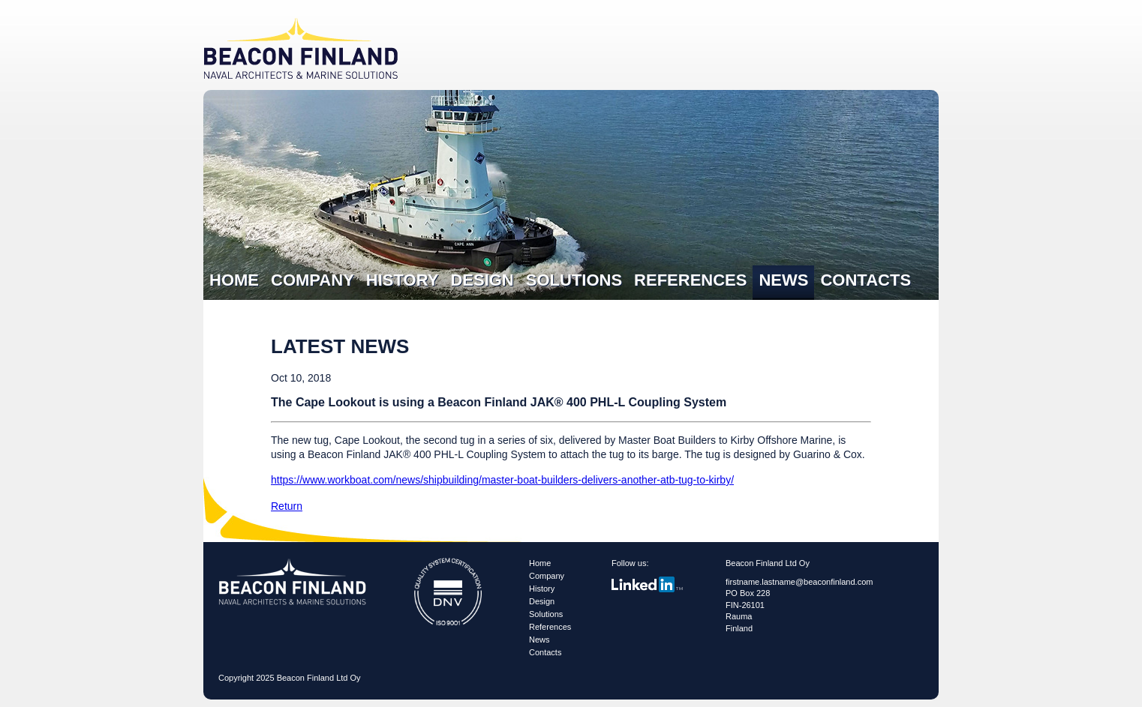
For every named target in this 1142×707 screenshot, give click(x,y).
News (783, 280)
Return (286, 506)
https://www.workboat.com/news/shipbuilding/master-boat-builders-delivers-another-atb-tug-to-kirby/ (502, 480)
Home (234, 280)
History (402, 280)
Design (481, 280)
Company (312, 280)
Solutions (574, 280)
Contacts (865, 280)
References (690, 280)
